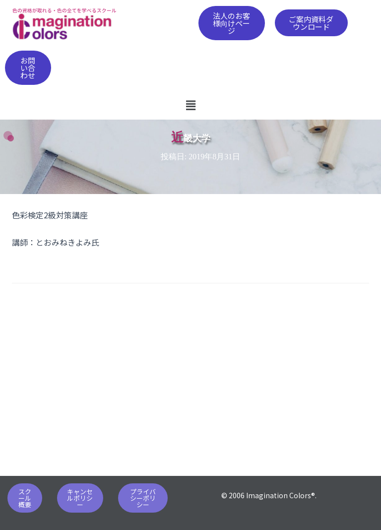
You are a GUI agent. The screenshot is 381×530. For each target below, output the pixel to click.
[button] (231, 23)
